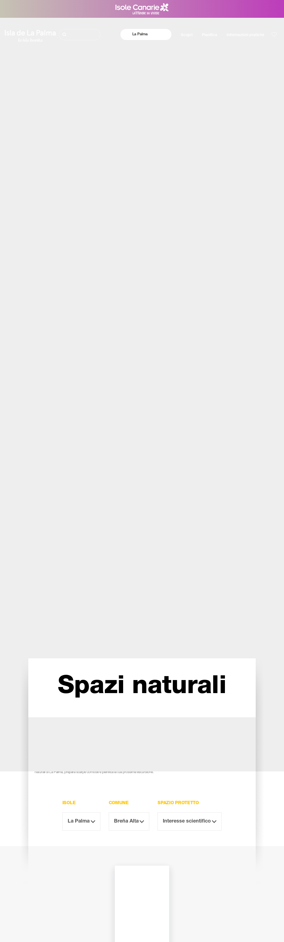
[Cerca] (80, 34)
